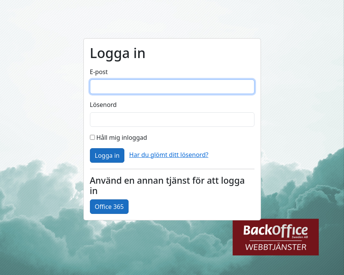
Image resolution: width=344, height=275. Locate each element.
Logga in (107, 155)
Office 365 (109, 206)
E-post (99, 72)
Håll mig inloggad (118, 137)
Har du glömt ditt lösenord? (169, 154)
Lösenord (103, 104)
